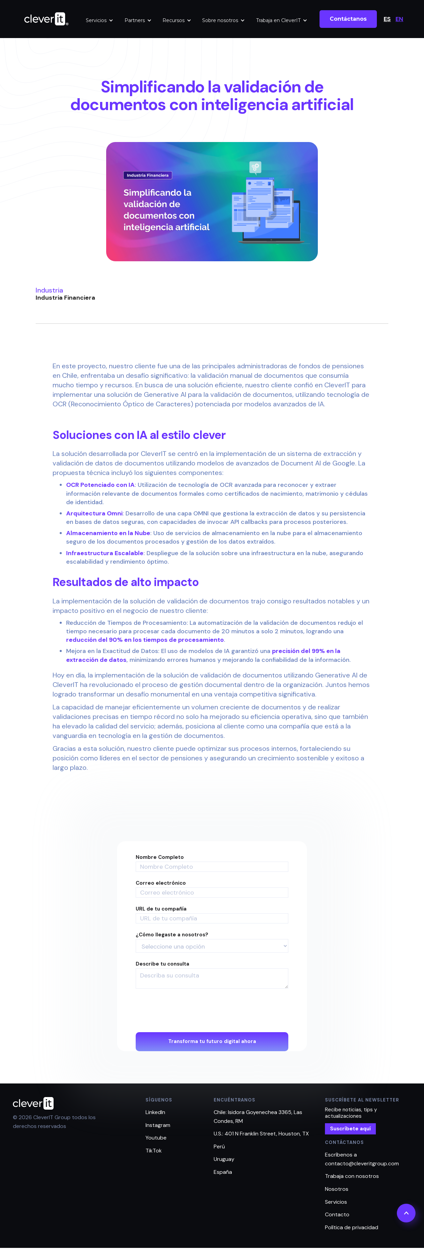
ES (387, 19)
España (223, 1172)
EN (399, 19)
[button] (99, 20)
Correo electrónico (161, 883)
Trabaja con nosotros (352, 1176)
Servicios (96, 20)
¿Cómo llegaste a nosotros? (172, 934)
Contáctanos (348, 19)
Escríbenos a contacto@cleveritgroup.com (362, 1159)
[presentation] (187, 1011)
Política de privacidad (351, 1227)
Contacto (337, 1214)
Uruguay (224, 1159)
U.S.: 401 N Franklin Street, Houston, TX (261, 1133)
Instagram (158, 1125)
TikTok (154, 1150)
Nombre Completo (160, 857)
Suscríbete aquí (350, 1128)
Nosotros (336, 1189)
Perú (219, 1146)
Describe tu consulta (162, 964)
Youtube (156, 1137)
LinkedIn (155, 1112)
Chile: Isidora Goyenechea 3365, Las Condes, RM (258, 1117)
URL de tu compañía (161, 909)
